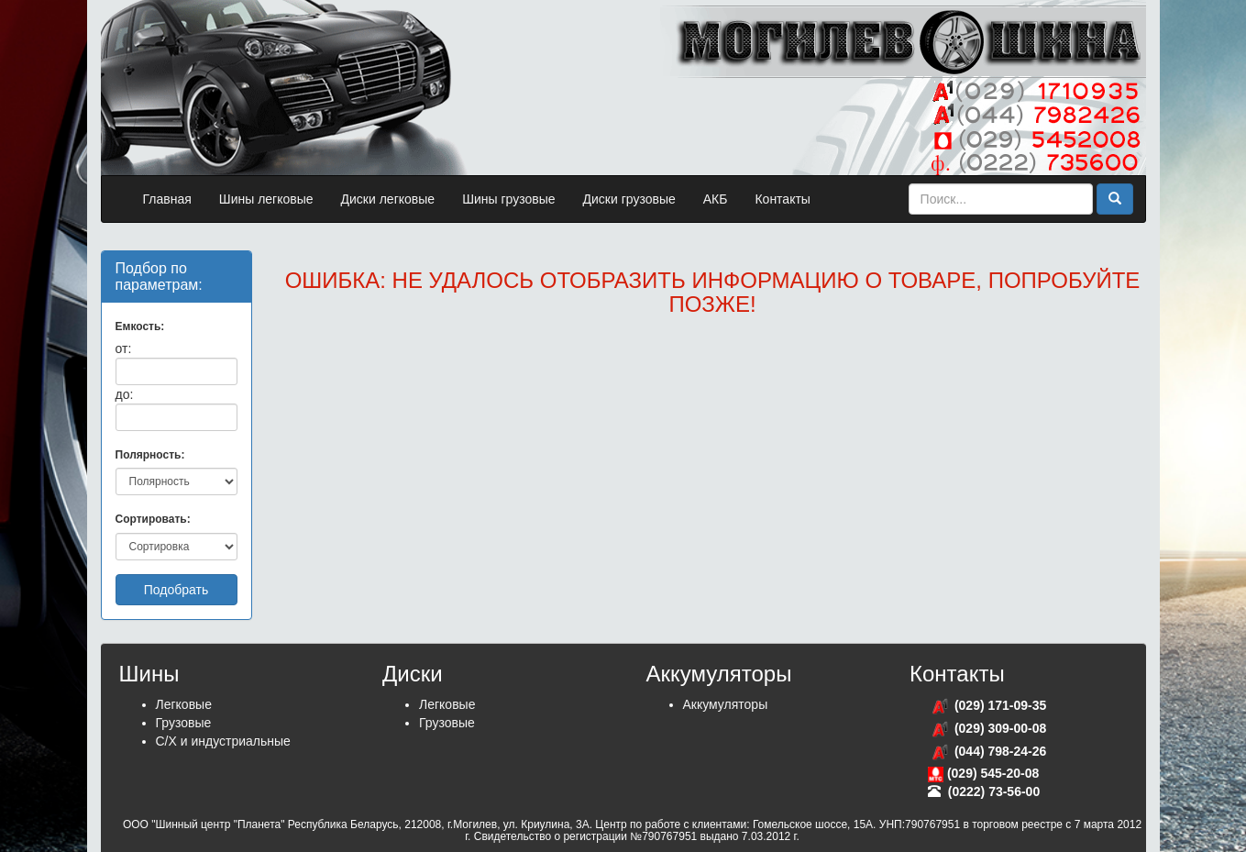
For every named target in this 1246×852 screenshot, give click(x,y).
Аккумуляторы (725, 704)
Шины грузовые (508, 199)
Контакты (782, 199)
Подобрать (176, 589)
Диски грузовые (629, 199)
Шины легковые (266, 199)
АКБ (715, 199)
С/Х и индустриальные (223, 741)
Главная (167, 199)
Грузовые (184, 722)
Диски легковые (388, 199)
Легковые (184, 704)
